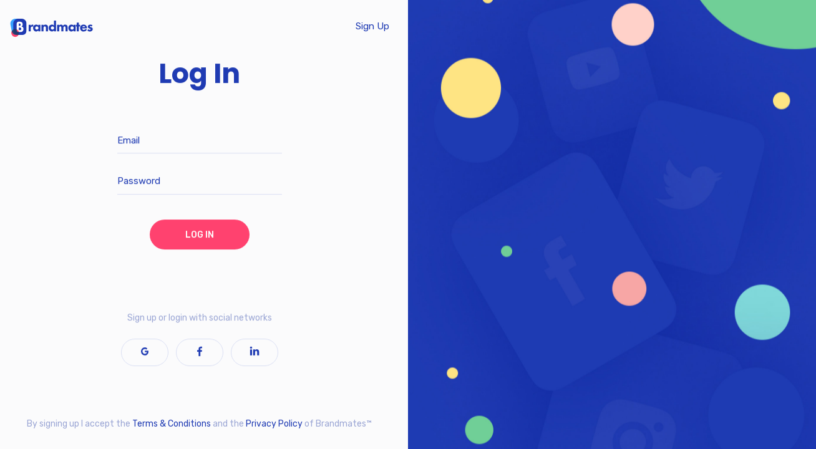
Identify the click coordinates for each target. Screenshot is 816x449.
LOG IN (199, 234)
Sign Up (372, 26)
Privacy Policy (274, 423)
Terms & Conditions (171, 423)
